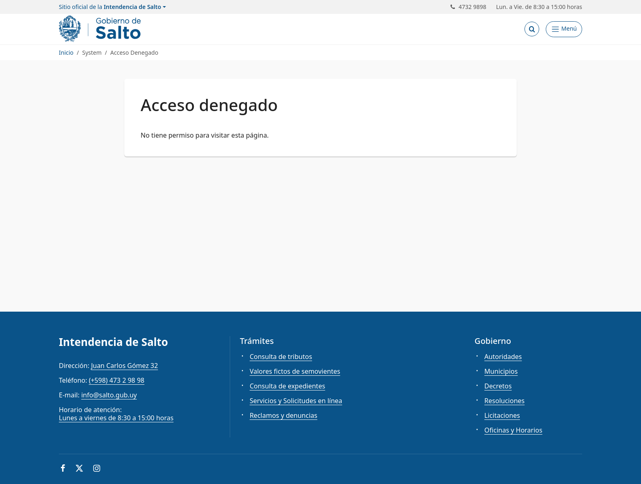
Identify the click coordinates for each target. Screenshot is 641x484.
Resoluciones (504, 400)
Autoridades (503, 356)
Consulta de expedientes (287, 385)
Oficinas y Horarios (513, 430)
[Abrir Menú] (564, 29)
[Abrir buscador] (531, 29)
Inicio (66, 52)
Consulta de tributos (281, 356)
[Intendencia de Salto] (101, 29)
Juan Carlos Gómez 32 (124, 365)
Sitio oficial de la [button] (110, 7)
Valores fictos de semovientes (295, 371)
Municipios (501, 371)
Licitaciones (502, 415)
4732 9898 (468, 7)
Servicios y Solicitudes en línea (296, 400)
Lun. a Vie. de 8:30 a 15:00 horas (539, 7)
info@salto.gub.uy (109, 395)
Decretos (498, 385)
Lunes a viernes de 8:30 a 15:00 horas (116, 418)
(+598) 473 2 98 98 (116, 380)
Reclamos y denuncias (284, 415)
